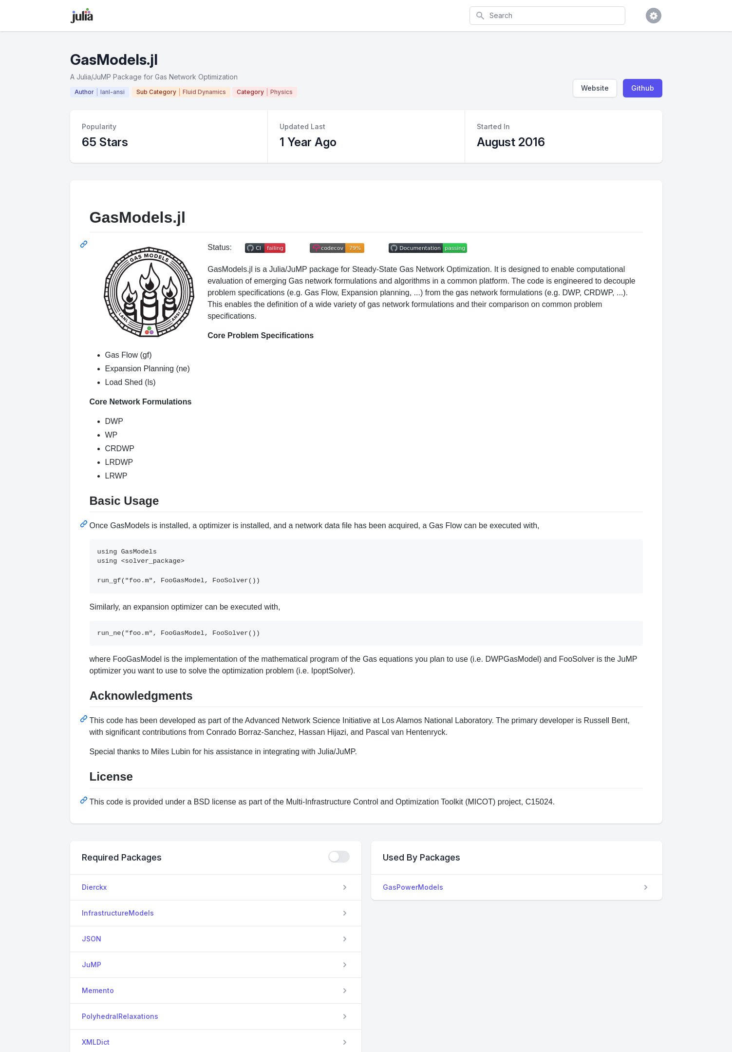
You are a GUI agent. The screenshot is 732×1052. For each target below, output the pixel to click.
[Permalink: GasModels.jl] (85, 244)
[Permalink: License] (85, 800)
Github (642, 88)
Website (595, 88)
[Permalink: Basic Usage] (85, 524)
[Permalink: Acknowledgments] (85, 719)
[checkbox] (339, 856)
